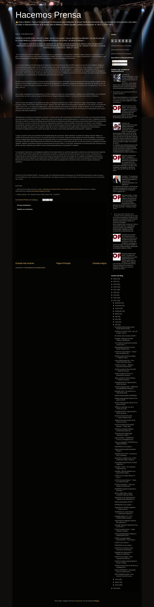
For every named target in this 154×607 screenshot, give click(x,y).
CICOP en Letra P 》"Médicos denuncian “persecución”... (124, 365)
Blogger (96, 601)
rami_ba (79, 601)
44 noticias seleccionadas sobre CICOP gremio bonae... (124, 328)
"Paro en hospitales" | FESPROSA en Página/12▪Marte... (126, 443)
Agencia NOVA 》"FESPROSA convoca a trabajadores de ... (124, 438)
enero (117, 585)
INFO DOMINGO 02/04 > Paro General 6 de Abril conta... (124, 575)
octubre (117, 308)
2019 (115, 295)
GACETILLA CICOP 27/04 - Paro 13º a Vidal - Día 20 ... (126, 332)
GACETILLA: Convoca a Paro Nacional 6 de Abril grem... (124, 548)
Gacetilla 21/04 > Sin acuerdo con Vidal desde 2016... (125, 392)
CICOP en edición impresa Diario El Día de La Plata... (126, 562)
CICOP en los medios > (122, 542)
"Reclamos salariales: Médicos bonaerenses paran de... (124, 430)
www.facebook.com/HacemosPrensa (52, 189)
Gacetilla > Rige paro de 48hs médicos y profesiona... (124, 339)
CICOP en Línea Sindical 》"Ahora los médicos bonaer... (125, 481)
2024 (115, 281)
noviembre (118, 305)
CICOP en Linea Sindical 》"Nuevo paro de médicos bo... (125, 352)
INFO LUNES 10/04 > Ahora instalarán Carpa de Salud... (124, 494)
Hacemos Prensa (48, 15)
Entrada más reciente (25, 263)
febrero (117, 582)
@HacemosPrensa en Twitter (120, 50)
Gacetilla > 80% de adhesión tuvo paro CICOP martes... (125, 472)
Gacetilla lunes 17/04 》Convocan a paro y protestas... (126, 454)
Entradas (116, 61)
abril (116, 324)
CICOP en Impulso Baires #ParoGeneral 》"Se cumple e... (125, 539)
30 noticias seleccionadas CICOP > (125, 336)
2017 (115, 300)
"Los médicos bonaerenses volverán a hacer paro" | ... (126, 343)
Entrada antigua (99, 263)
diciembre (118, 303)
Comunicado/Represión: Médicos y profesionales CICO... (125, 534)
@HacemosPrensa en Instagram (121, 53)
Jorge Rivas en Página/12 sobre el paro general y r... (125, 521)
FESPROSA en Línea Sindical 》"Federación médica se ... (124, 512)
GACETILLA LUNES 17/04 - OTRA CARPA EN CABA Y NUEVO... (125, 459)
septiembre (118, 311)
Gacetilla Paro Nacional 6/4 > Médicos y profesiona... (124, 553)
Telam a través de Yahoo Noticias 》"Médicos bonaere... (125, 379)
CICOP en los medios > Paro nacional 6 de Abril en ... (124, 557)
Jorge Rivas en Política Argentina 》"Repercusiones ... (125, 508)
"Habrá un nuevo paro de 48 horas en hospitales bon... (126, 566)
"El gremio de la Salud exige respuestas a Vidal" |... (123, 434)
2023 (115, 284)
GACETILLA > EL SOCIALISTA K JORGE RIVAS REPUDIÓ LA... (125, 498)
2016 (115, 588)
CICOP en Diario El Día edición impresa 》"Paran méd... (124, 425)
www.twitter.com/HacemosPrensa (70, 189)
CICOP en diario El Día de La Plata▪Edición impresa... (124, 374)
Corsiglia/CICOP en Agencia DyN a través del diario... (125, 383)
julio (116, 316)
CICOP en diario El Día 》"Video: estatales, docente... (125, 530)
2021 (115, 289)
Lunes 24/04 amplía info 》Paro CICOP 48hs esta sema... (124, 361)
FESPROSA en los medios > (123, 446)
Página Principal (63, 263)
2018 (115, 298)
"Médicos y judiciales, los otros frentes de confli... (124, 408)
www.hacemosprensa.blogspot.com (38, 191)
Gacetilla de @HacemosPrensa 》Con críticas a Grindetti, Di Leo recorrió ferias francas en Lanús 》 (130, 78)
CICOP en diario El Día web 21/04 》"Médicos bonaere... (125, 370)
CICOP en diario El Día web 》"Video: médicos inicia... (123, 416)
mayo (117, 322)
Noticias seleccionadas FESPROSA (126, 395)
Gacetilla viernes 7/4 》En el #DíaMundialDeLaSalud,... (124, 517)
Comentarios (117, 64)
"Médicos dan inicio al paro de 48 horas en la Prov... (125, 421)
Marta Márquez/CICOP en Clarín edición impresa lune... (125, 348)
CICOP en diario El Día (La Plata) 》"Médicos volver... (125, 357)
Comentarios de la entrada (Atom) (34, 267)
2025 (115, 279)
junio (116, 319)
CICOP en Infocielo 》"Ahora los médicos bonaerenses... (125, 485)
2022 (115, 287)
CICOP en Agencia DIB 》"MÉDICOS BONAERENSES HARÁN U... (126, 387)
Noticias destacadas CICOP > (124, 502)
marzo (117, 579)
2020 (115, 292)
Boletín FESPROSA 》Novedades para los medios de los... (125, 570)
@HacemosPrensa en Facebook (121, 46)
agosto (117, 314)
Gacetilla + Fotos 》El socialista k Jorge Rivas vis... (125, 467)
